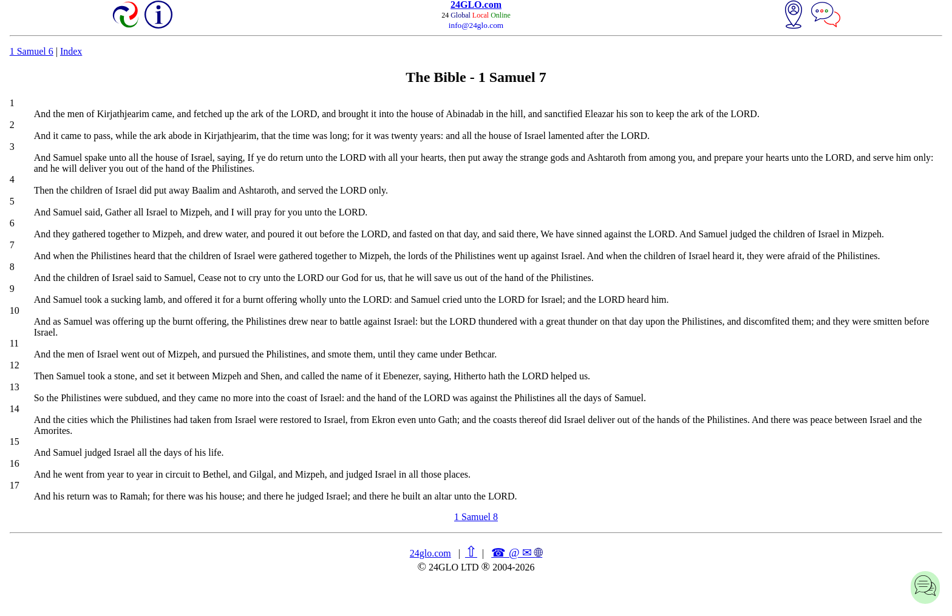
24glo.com (430, 553)
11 (14, 343)
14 (14, 409)
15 (14, 441)
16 (14, 463)
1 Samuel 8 (476, 517)
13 (14, 387)
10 (14, 310)
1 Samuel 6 (31, 51)
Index (71, 51)
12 (14, 365)
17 (14, 485)
